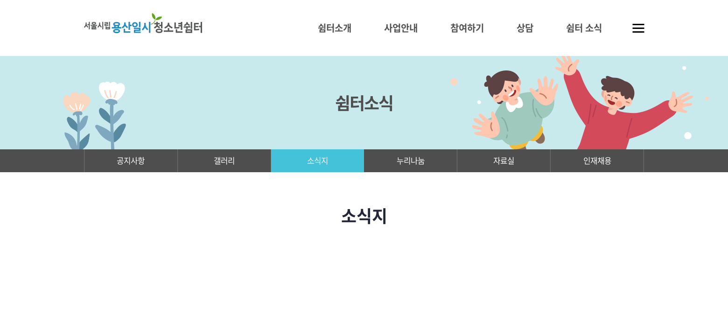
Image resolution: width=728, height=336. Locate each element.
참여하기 (467, 28)
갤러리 (224, 161)
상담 (525, 28)
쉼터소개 (334, 28)
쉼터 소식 (584, 28)
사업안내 (401, 28)
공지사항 (131, 161)
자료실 (504, 161)
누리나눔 (411, 161)
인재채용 (597, 161)
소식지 (317, 161)
